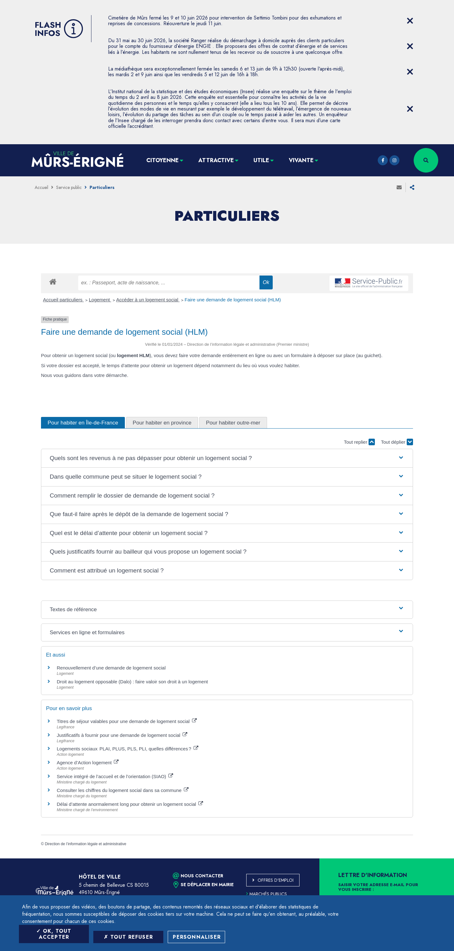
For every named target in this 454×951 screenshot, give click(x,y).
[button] (227, 458)
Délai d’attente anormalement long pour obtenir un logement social (130, 804)
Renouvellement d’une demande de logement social (111, 667)
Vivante (301, 160)
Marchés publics (266, 894)
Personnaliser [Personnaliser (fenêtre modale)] (197, 937)
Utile (261, 160)
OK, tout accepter (53, 934)
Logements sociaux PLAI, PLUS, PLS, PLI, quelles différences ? (127, 748)
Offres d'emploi (276, 880)
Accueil (41, 187)
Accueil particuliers (63, 299)
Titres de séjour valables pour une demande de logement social (127, 721)
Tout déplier (397, 442)
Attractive (216, 160)
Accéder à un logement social (148, 299)
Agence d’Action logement (88, 762)
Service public (69, 187)
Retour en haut (435, 858)
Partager (412, 187)
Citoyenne (162, 160)
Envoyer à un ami (399, 187)
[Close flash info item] (410, 21)
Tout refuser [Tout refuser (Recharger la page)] (128, 937)
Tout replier (359, 442)
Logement (100, 299)
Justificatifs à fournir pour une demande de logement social (122, 735)
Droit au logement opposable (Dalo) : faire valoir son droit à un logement (132, 681)
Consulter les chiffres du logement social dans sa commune (123, 790)
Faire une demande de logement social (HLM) (233, 299)
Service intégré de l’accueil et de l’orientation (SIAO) (115, 776)
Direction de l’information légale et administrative (85, 844)
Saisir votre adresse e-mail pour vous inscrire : (378, 887)
